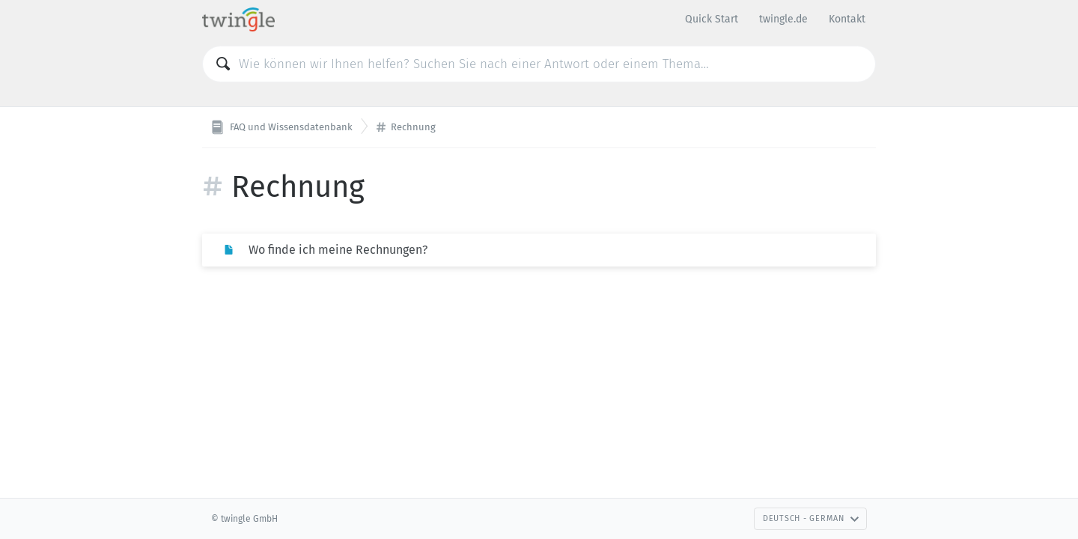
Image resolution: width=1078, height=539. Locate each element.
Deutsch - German (811, 518)
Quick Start (711, 19)
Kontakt (847, 19)
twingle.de (783, 19)
